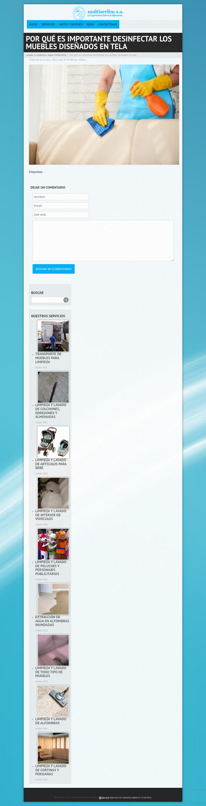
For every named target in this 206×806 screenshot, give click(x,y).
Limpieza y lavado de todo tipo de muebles (50, 672)
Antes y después (71, 24)
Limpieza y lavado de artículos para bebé (51, 464)
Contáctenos (107, 24)
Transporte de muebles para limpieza (48, 358)
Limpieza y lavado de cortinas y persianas (50, 770)
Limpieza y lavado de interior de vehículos (50, 515)
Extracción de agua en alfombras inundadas (52, 621)
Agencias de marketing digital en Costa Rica (130, 797)
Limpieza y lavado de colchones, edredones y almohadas (50, 411)
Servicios (48, 24)
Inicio (33, 24)
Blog (90, 24)
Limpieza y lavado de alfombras (50, 721)
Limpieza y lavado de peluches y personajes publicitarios (50, 568)
